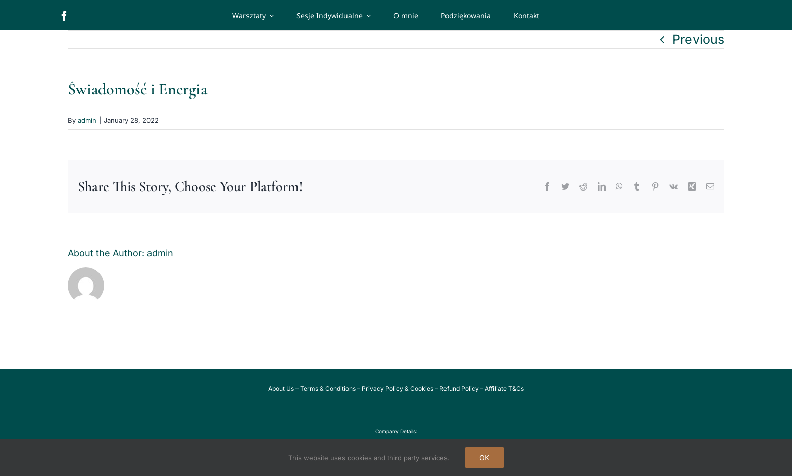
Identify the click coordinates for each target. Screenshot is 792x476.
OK (484, 457)
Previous (698, 39)
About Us (281, 388)
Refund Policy (459, 388)
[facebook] (64, 16)
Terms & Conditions (328, 388)
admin (87, 120)
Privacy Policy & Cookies (397, 388)
